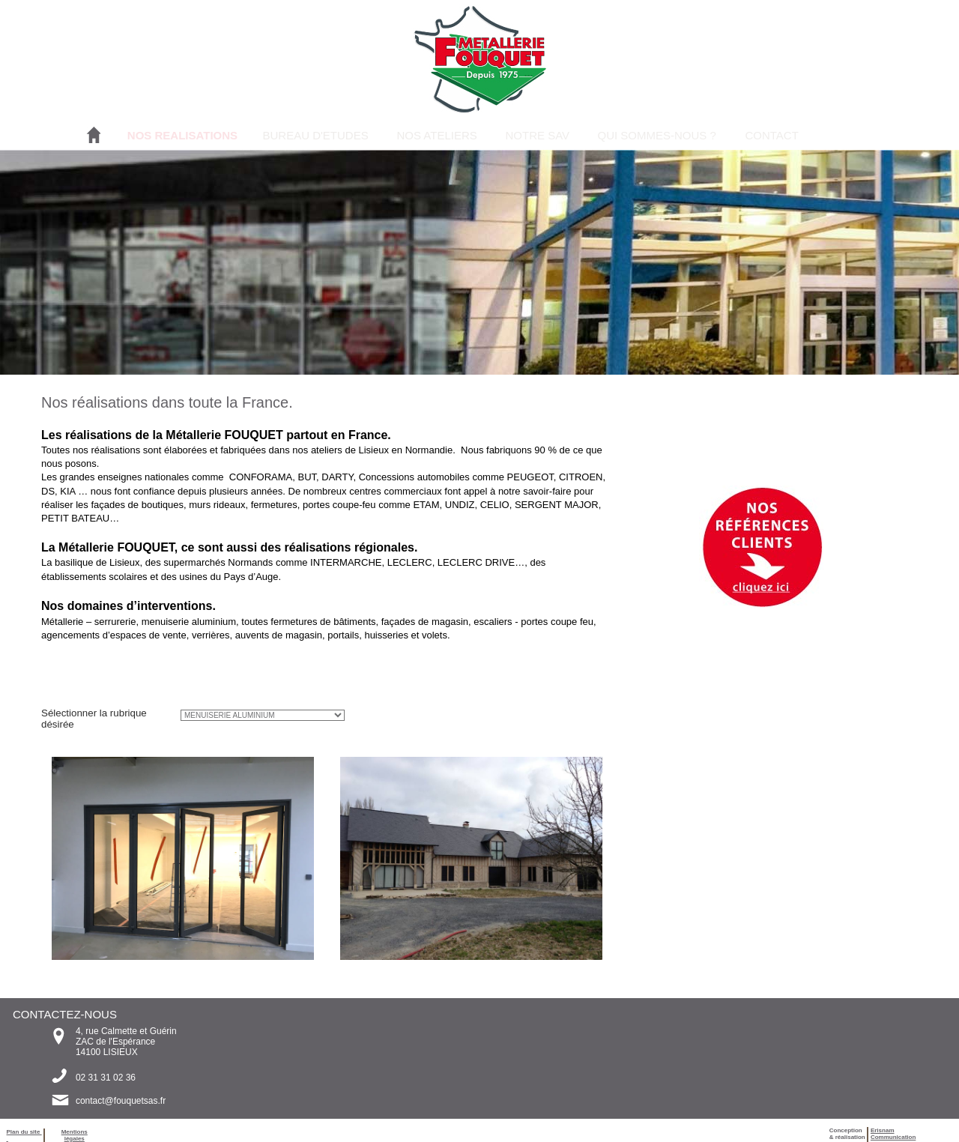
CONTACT (771, 135)
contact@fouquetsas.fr (121, 1101)
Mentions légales (74, 1135)
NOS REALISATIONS (182, 135)
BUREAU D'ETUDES (315, 135)
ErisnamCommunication (893, 1134)
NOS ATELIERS (436, 135)
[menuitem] (182, 135)
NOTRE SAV (537, 135)
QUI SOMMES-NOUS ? (656, 135)
